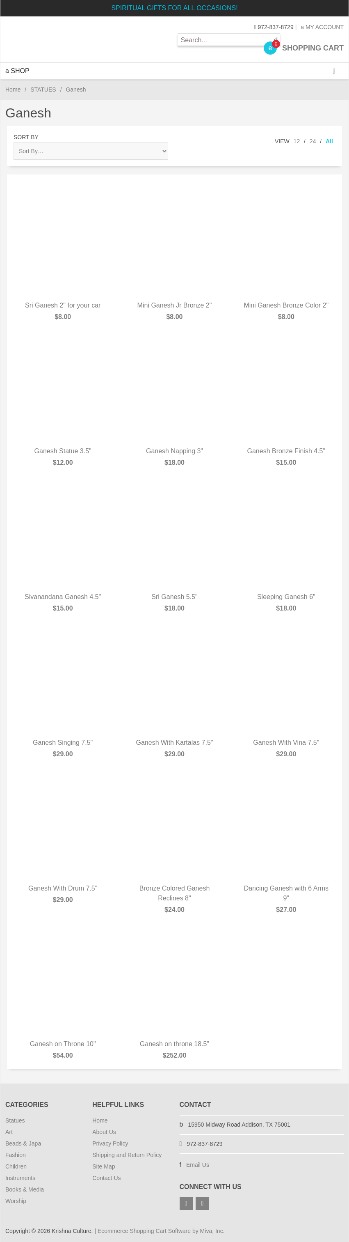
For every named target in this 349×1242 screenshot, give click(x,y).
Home (13, 89)
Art (9, 1132)
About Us (104, 1132)
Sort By (26, 137)
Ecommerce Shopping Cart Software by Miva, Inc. (161, 1231)
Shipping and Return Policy (127, 1155)
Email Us (197, 1165)
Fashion (15, 1155)
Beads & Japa (23, 1143)
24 (313, 141)
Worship (15, 1201)
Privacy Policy (110, 1143)
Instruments (20, 1178)
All (329, 141)
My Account (322, 27)
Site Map (103, 1166)
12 (297, 141)
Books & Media (24, 1189)
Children (16, 1166)
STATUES (43, 89)
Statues (15, 1120)
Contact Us (106, 1178)
